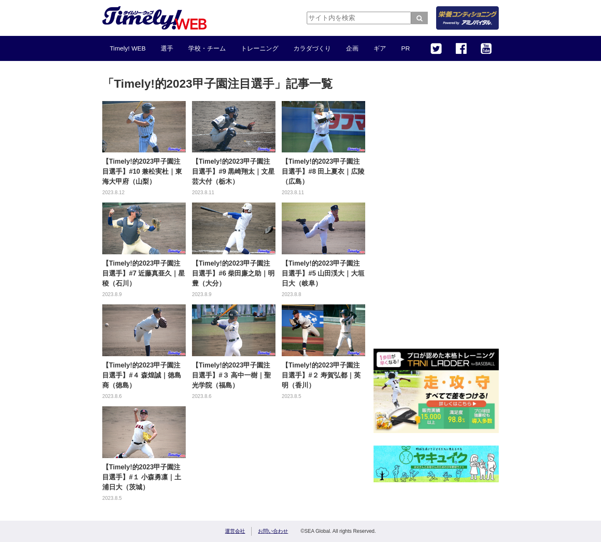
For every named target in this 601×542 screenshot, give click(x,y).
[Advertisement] (436, 211)
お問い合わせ (273, 531)
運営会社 (235, 531)
